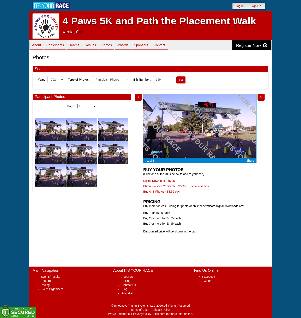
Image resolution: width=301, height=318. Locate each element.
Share (250, 160)
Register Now (251, 45)
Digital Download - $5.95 (159, 180)
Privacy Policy (161, 309)
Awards (131, 46)
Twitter (206, 280)
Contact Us (129, 285)
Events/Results (50, 276)
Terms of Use (139, 309)
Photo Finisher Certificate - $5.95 (164, 186)
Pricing (45, 285)
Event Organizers (52, 289)
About (37, 46)
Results (96, 46)
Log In (240, 6)
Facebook (208, 276)
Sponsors (151, 46)
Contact (171, 46)
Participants (57, 46)
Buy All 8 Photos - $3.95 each (162, 191)
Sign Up (256, 6)
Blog (124, 289)
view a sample (200, 186)
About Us (128, 276)
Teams (78, 46)
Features (46, 280)
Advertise (128, 293)
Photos (113, 46)
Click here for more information (172, 314)
